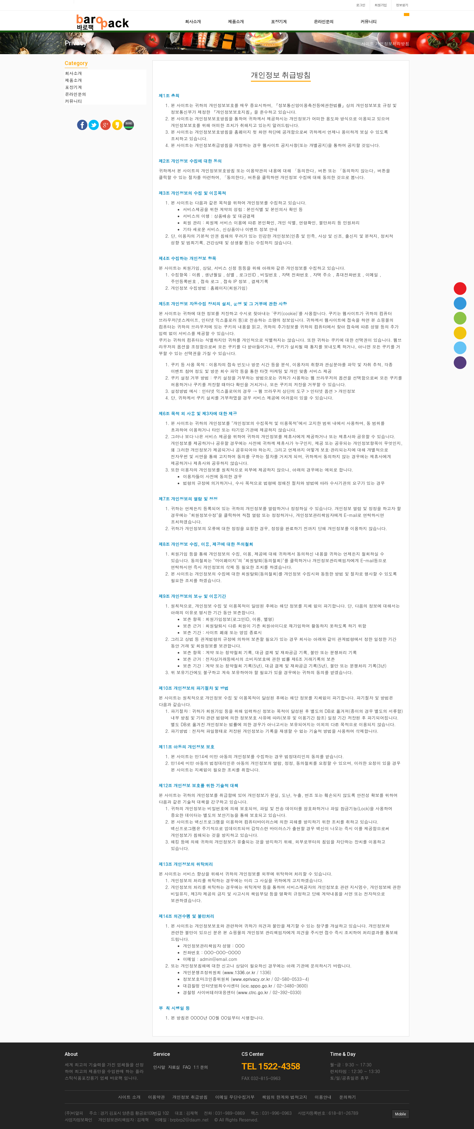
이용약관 (156, 1097)
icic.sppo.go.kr (257, 986)
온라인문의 (323, 21)
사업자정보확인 (78, 1120)
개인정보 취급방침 (190, 1097)
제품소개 (236, 21)
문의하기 (347, 1097)
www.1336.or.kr (239, 972)
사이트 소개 (129, 1097)
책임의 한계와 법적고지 (284, 1097)
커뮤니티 (368, 21)
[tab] (105, 73)
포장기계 (279, 21)
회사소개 (193, 21)
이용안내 (323, 1097)
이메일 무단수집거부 (235, 1097)
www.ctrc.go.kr (253, 992)
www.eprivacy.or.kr (251, 979)
